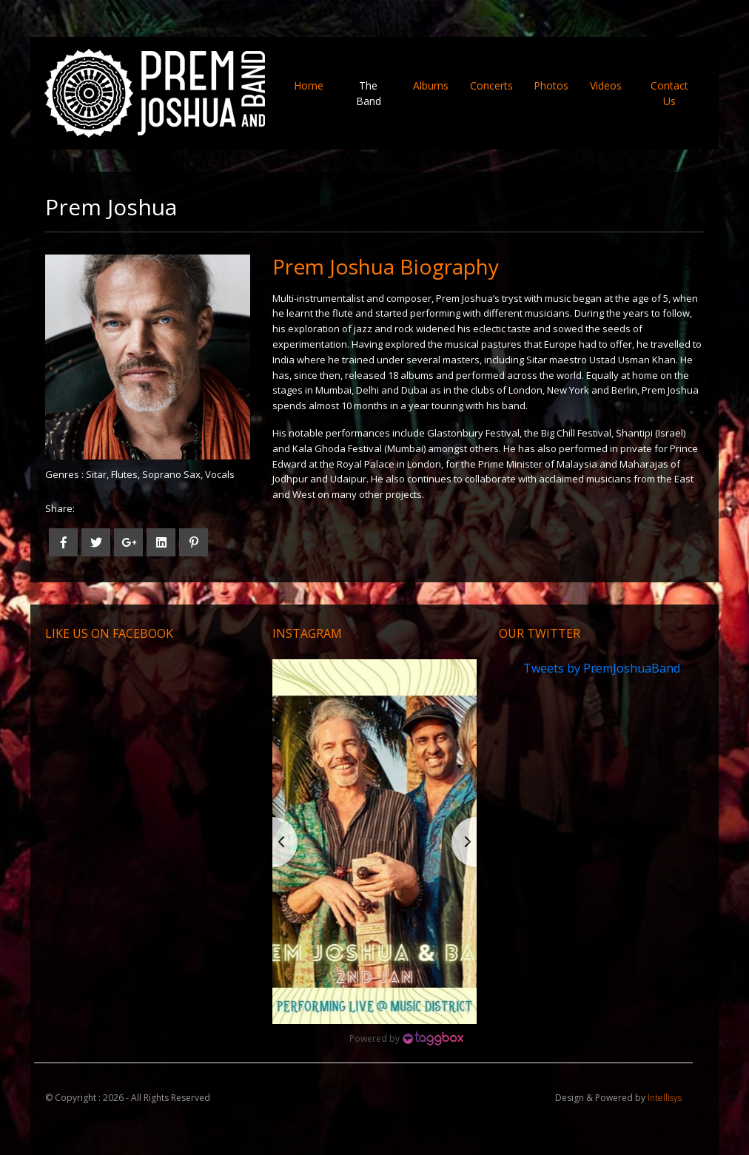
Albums (431, 85)
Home (314, 84)
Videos (606, 85)
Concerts (491, 85)
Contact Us (669, 93)
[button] (374, 841)
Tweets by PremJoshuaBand (601, 668)
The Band (368, 93)
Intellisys (665, 1097)
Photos (551, 85)
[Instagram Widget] (406, 1039)
